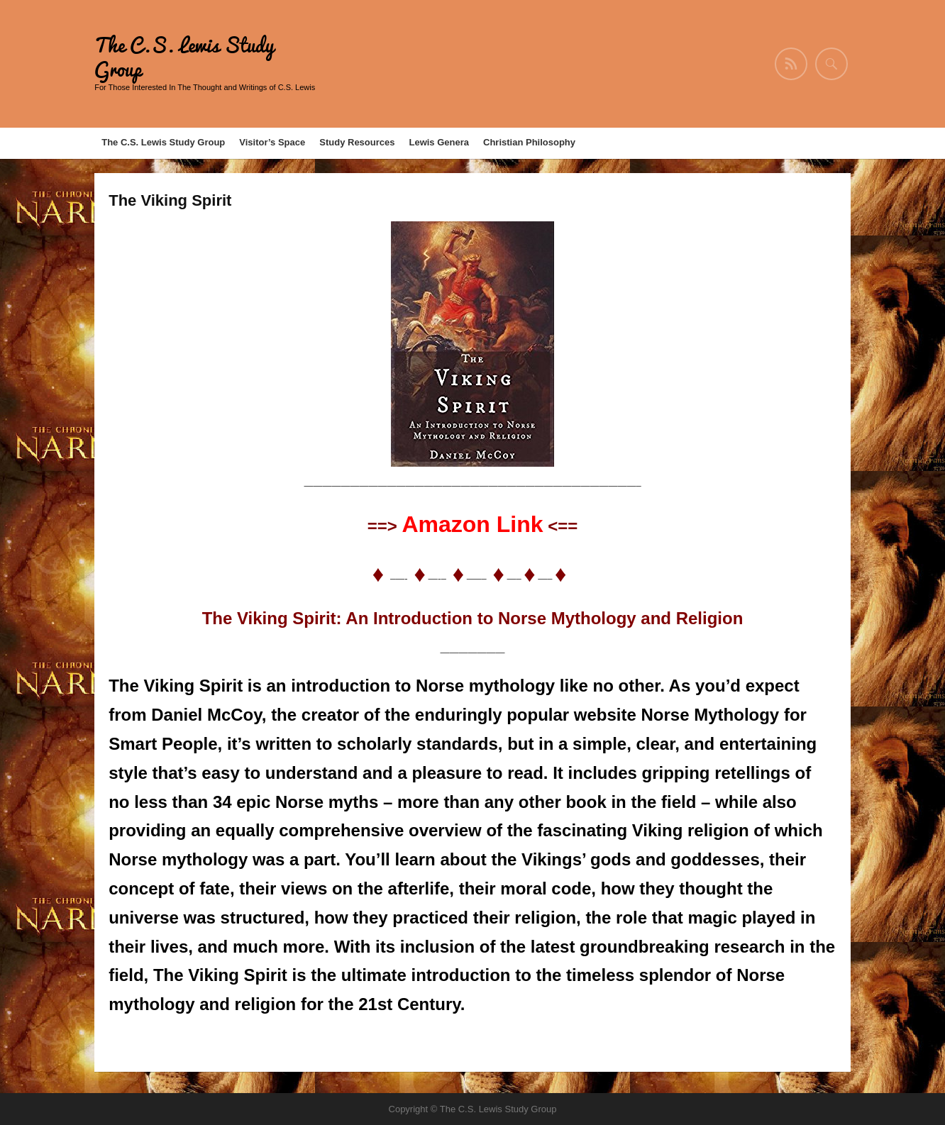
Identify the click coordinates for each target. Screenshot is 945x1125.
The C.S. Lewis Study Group (184, 57)
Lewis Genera (439, 142)
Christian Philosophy (529, 142)
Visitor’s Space (272, 142)
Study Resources (356, 142)
